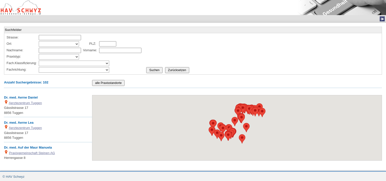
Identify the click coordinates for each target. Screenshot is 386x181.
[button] (242, 139)
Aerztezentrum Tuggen (25, 103)
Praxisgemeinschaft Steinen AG (32, 153)
